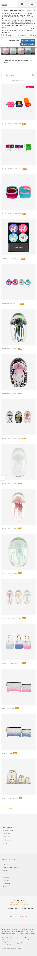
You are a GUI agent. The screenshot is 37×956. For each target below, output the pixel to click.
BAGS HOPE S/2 (9, 753)
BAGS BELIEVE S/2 (10, 708)
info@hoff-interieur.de (19, 904)
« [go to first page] (3, 807)
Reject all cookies (12, 41)
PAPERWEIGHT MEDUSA (11, 348)
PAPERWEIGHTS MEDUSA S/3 (13, 438)
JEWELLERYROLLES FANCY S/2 (14, 168)
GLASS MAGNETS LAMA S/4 (13, 258)
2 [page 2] (10, 807)
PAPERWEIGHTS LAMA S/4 (12, 303)
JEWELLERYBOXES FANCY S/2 (13, 123)
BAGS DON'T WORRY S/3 (11, 798)
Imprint (5, 874)
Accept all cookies (27, 44)
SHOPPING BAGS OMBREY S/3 (13, 663)
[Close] (34, 10)
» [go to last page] (17, 807)
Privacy (5, 870)
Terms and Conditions (10, 867)
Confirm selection (28, 41)
